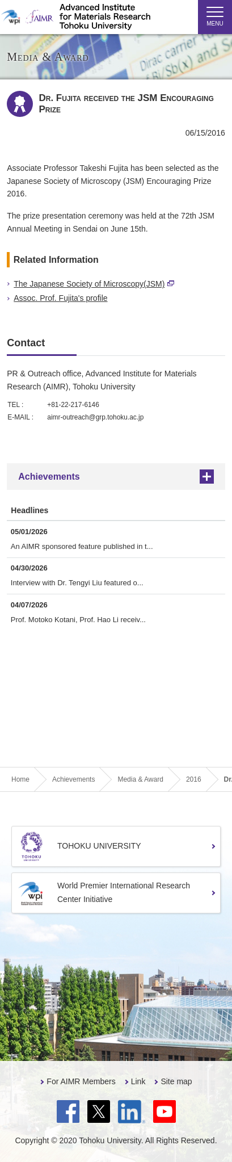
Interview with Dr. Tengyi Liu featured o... (77, 582)
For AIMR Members (81, 1081)
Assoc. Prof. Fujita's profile (60, 298)
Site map (176, 1081)
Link (138, 1081)
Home (20, 779)
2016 (193, 779)
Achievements (49, 476)
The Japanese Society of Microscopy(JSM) (94, 283)
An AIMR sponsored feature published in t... (82, 546)
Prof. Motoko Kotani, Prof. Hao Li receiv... (78, 619)
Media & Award (140, 779)
